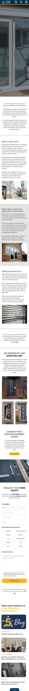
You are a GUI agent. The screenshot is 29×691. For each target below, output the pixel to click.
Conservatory (8, 531)
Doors (20, 542)
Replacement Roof (21, 538)
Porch (8, 546)
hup (8, 538)
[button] (14, 453)
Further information (7, 552)
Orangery (8, 534)
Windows (8, 542)
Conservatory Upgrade (21, 531)
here (16, 342)
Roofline (21, 546)
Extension (21, 534)
